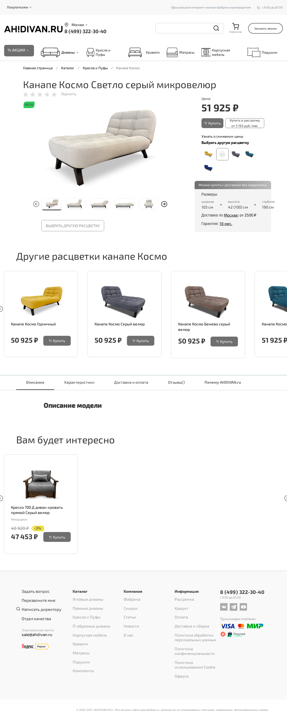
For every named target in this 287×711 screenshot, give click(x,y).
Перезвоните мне (36, 599)
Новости (130, 621)
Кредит (181, 607)
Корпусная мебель (215, 52)
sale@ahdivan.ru (35, 628)
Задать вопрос (34, 591)
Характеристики (79, 382)
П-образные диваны (90, 621)
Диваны (68, 53)
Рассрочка (183, 599)
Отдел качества (34, 613)
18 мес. (226, 223)
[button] (164, 205)
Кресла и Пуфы (98, 52)
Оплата (181, 614)
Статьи (129, 614)
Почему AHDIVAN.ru (222, 382)
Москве (231, 214)
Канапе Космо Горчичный (33, 324)
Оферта (181, 662)
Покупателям (17, 7)
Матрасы (181, 52)
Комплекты (82, 656)
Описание (35, 382)
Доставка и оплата (131, 382)
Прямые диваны (87, 607)
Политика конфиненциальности (193, 641)
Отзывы (176, 382)
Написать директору (39, 606)
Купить (212, 123)
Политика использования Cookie (196, 653)
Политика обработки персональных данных (194, 630)
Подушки (262, 52)
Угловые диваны (86, 599)
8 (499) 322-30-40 (85, 31)
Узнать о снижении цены (222, 136)
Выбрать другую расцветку (73, 226)
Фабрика (131, 599)
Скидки (130, 607)
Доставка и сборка (190, 621)
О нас (128, 628)
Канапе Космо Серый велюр (120, 324)
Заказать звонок (265, 28)
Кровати (142, 52)
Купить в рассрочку (246, 123)
